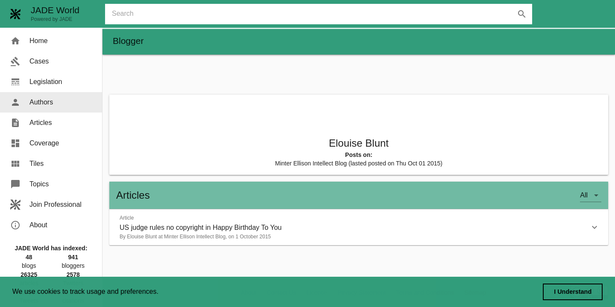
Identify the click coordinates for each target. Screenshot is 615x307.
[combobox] (322, 14)
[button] (358, 227)
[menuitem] (51, 41)
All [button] (584, 195)
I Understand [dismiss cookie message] (573, 291)
